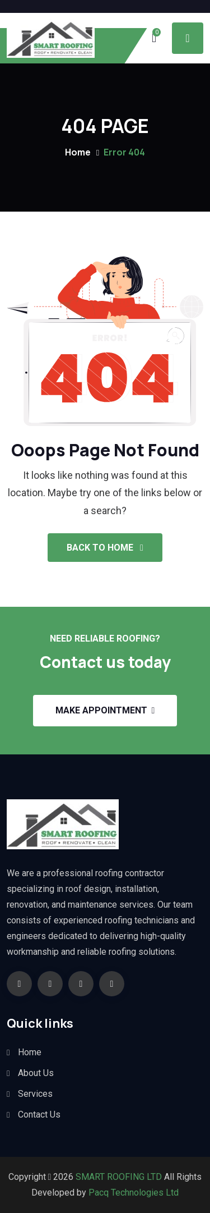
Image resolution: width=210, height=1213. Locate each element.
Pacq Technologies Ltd (133, 1192)
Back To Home (105, 547)
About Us (36, 1073)
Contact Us (39, 1114)
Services (35, 1093)
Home (78, 152)
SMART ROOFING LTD (117, 1176)
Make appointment (105, 710)
